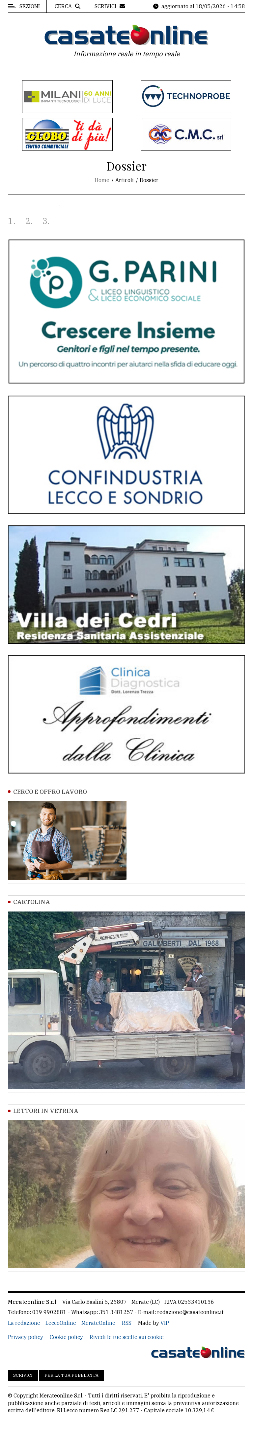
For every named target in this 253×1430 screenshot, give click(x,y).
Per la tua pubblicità (71, 1375)
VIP (164, 1323)
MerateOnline (98, 1323)
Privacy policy (25, 1337)
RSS (126, 1323)
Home (102, 180)
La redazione (24, 1323)
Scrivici (23, 1375)
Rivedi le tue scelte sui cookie (127, 1337)
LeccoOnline (60, 1323)
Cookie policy (66, 1337)
